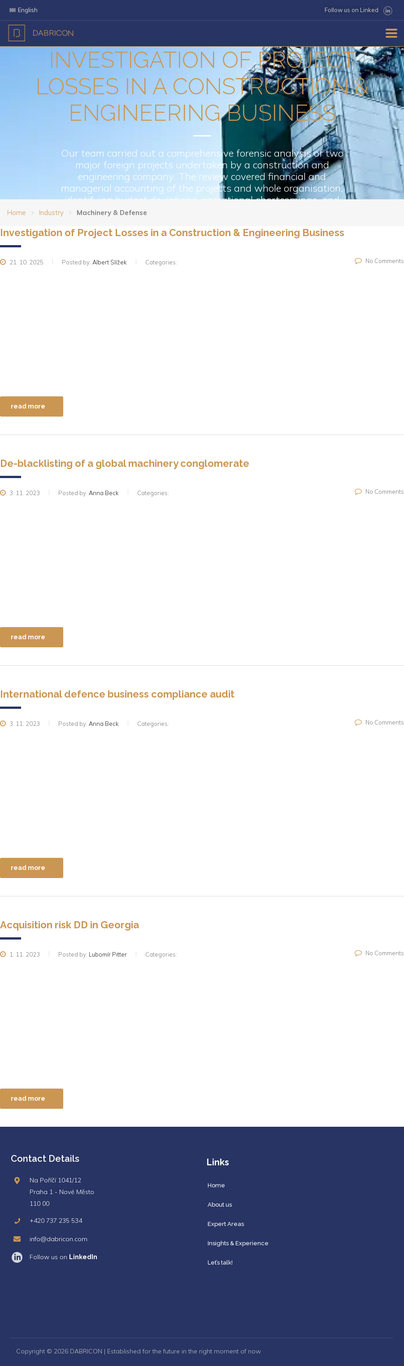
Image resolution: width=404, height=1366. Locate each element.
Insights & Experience (238, 1243)
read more (33, 406)
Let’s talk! (220, 1262)
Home (16, 212)
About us (220, 1204)
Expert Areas (226, 1224)
